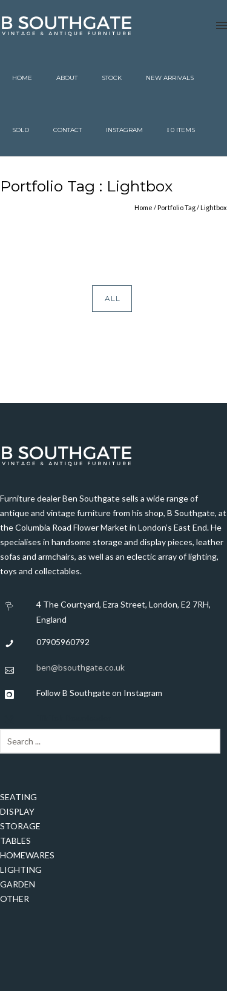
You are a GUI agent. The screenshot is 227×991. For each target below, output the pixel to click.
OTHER (14, 898)
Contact (67, 130)
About (66, 78)
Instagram (124, 130)
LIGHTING (21, 869)
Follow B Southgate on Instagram (99, 693)
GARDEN (17, 884)
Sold (20, 130)
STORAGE (20, 826)
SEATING (18, 797)
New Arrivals (170, 78)
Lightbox (213, 207)
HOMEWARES (27, 855)
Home (22, 78)
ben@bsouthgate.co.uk (80, 667)
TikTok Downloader (73, 718)
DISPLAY (17, 811)
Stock (112, 78)
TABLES (15, 840)
